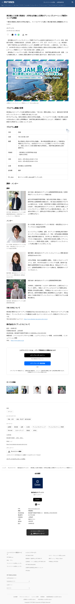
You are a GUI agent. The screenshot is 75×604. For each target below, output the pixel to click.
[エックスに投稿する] (12, 34)
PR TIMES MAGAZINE (30, 564)
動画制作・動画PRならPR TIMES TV (34, 558)
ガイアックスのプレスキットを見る (16, 459)
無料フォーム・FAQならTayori (56, 558)
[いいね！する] (8, 34)
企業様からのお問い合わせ (29, 599)
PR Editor (28, 570)
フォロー (37, 499)
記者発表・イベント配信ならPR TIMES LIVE (35, 561)
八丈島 (28, 427)
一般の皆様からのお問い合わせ (45, 599)
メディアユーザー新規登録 (37, 363)
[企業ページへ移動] (37, 483)
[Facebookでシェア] (15, 34)
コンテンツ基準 (35, 596)
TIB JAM (10, 430)
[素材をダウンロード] (23, 34)
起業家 (9, 427)
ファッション (43, 5)
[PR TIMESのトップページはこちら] (9, 2)
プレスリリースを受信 (49, 2)
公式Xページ (9, 585)
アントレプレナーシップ (39, 427)
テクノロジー (8, 5)
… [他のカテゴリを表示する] (65, 5)
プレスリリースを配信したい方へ (14, 566)
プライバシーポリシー (24, 596)
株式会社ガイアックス (23, 467)
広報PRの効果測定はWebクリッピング (34, 567)
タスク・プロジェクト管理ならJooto (57, 555)
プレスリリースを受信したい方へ (14, 563)
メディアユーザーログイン (37, 355)
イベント (10, 411)
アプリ (22, 5)
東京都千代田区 (11, 438)
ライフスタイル (53, 5)
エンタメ (27, 5)
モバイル (16, 5)
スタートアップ (19, 430)
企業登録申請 (60, 2)
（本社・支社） (19, 438)
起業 (22, 427)
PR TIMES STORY (29, 555)
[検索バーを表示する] (72, 2)
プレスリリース (11, 467)
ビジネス (61, 5)
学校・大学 (11, 419)
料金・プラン (10, 560)
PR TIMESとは (10, 557)
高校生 (28, 430)
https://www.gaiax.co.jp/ (17, 340)
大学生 (34, 430)
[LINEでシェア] (18, 34)
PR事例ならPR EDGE (53, 561)
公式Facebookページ (11, 578)
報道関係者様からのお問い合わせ (54, 596)
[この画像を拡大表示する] (12, 390)
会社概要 (15, 596)
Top (2, 5)
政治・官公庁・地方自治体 (24, 419)
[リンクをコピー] (26, 34)
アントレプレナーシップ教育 (56, 427)
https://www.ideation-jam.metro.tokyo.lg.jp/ (36, 319)
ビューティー (35, 5)
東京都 (16, 427)
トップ (4, 467)
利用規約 (43, 596)
